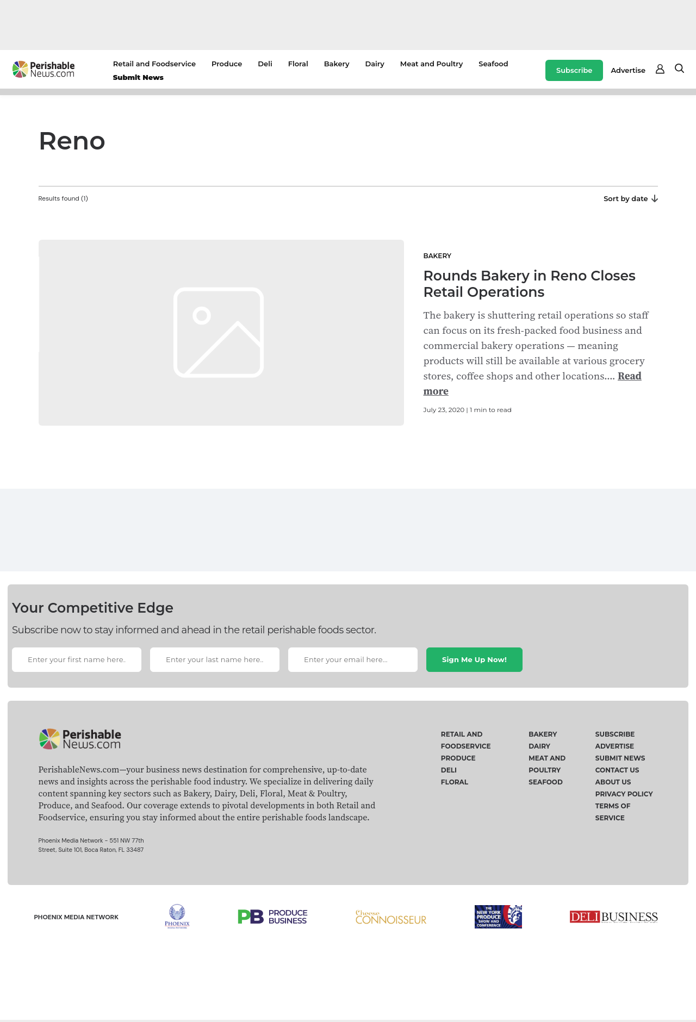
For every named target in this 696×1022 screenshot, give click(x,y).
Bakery (337, 63)
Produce (227, 63)
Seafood (493, 63)
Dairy (374, 63)
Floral (298, 63)
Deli (265, 63)
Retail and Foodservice (154, 63)
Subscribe (574, 70)
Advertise (628, 70)
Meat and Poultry (431, 63)
